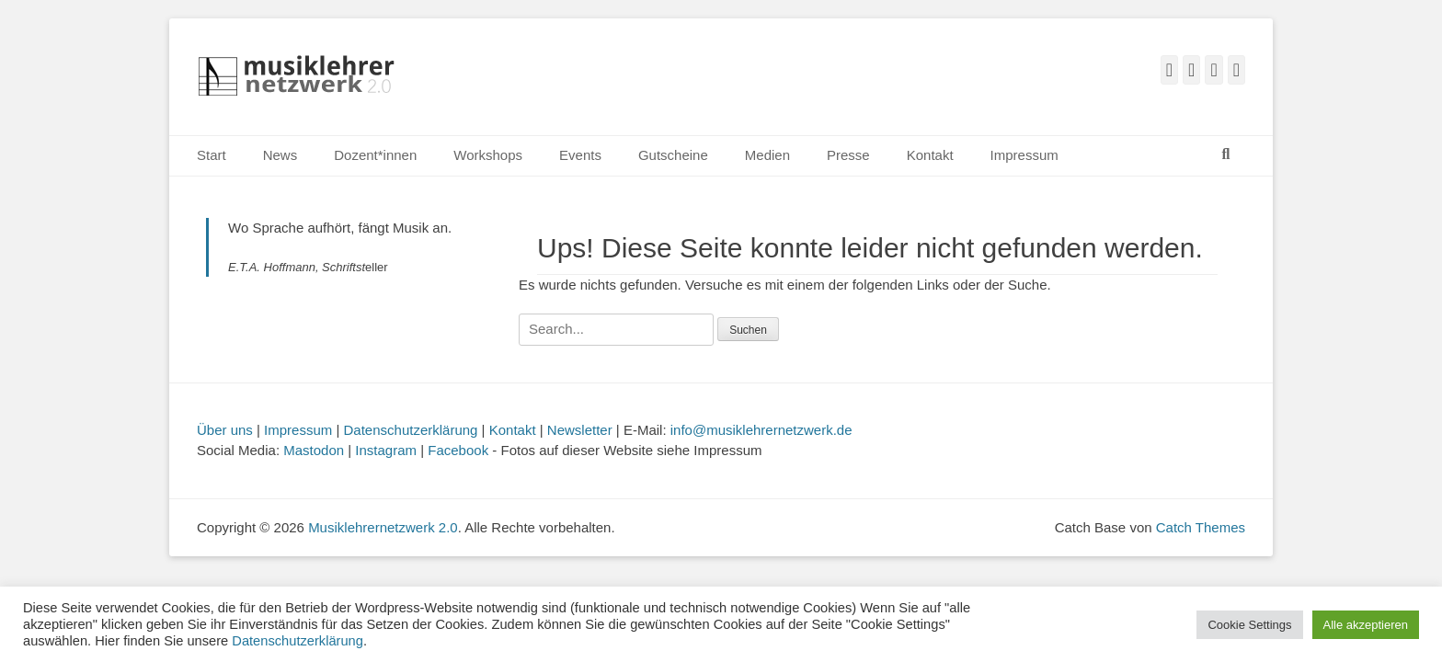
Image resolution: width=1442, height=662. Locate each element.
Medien (767, 155)
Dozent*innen (375, 155)
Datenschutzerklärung (411, 430)
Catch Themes (1200, 527)
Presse (848, 155)
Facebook (458, 450)
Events (580, 155)
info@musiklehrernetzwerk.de (761, 430)
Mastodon (313, 450)
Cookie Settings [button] (1249, 625)
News (280, 155)
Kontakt (930, 155)
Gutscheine (673, 155)
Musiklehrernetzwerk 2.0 (383, 527)
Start (211, 155)
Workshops (487, 155)
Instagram (386, 450)
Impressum (1024, 155)
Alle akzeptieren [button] (1366, 625)
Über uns (225, 430)
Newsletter (579, 430)
